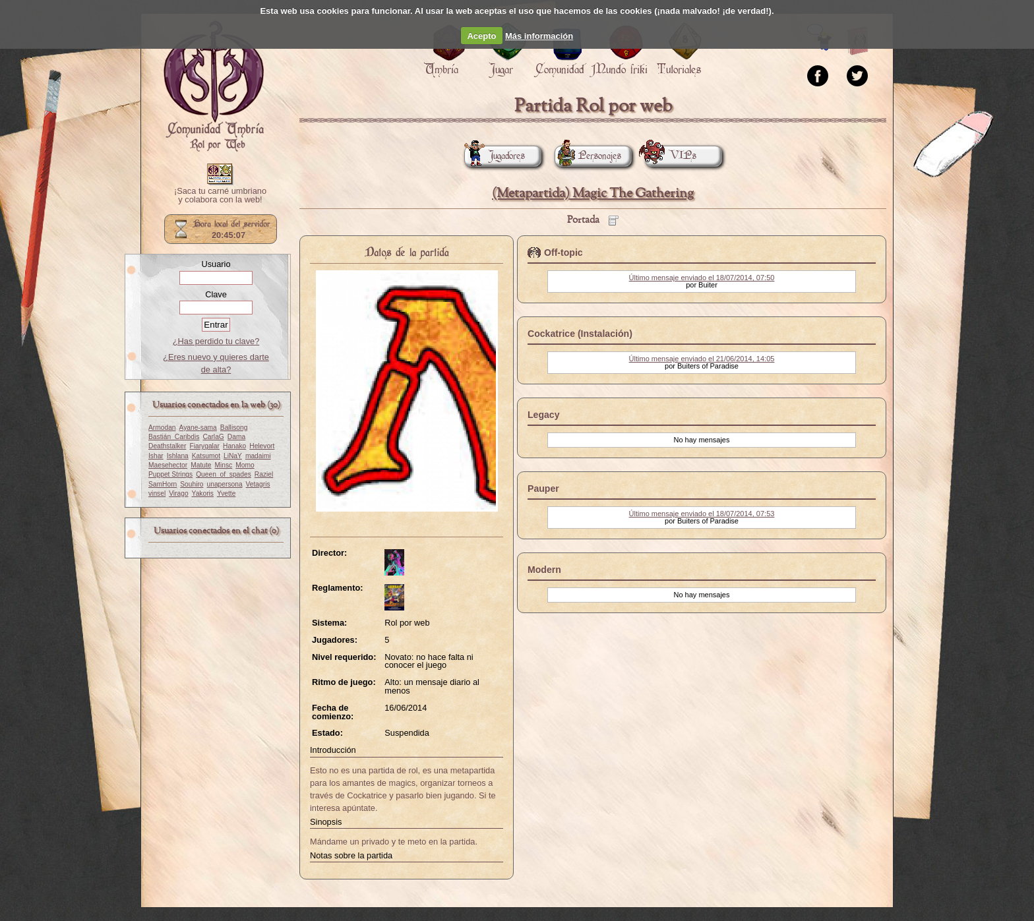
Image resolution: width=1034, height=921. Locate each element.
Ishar (156, 456)
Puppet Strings (170, 474)
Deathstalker (167, 446)
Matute (201, 465)
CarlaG (213, 436)
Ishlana (178, 456)
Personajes (588, 156)
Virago (178, 493)
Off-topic (563, 252)
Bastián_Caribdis (173, 436)
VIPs (670, 156)
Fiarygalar (204, 446)
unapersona (225, 484)
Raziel (264, 474)
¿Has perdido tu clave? (216, 341)
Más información (539, 36)
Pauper (543, 488)
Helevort (261, 446)
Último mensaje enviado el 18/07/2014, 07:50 (702, 278)
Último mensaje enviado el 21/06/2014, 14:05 (702, 359)
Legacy (544, 414)
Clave (216, 294)
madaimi (258, 456)
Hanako (234, 446)
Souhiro (191, 484)
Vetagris (258, 484)
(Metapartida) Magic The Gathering (593, 193)
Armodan (162, 427)
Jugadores (494, 156)
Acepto (481, 36)
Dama (236, 436)
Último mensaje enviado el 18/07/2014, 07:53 (702, 514)
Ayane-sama (198, 427)
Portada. (213, 86)
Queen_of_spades (223, 474)
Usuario (215, 264)
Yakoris (203, 493)
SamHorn (162, 484)
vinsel (157, 493)
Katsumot (206, 456)
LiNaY (233, 456)
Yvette (226, 493)
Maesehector (167, 465)
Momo (244, 465)
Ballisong (234, 427)
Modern (544, 569)
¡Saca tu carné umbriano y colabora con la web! (220, 195)
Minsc (223, 465)
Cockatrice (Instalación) (580, 333)
